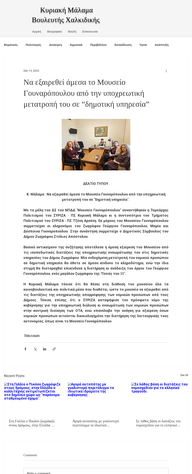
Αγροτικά (76, 45)
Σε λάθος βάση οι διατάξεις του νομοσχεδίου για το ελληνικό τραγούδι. (158, 423)
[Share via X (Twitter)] (35, 349)
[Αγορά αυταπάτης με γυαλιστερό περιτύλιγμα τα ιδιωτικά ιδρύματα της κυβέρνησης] (96, 398)
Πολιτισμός (33, 45)
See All (184, 375)
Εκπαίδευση (122, 45)
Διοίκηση (55, 45)
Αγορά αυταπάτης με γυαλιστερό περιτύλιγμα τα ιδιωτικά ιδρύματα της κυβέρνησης (95, 423)
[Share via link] (54, 349)
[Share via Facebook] (25, 349)
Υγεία (143, 45)
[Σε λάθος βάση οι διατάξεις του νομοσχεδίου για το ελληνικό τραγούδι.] (159, 398)
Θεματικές (11, 45)
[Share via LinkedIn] (44, 349)
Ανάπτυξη (162, 45)
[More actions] (166, 71)
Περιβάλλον (98, 45)
